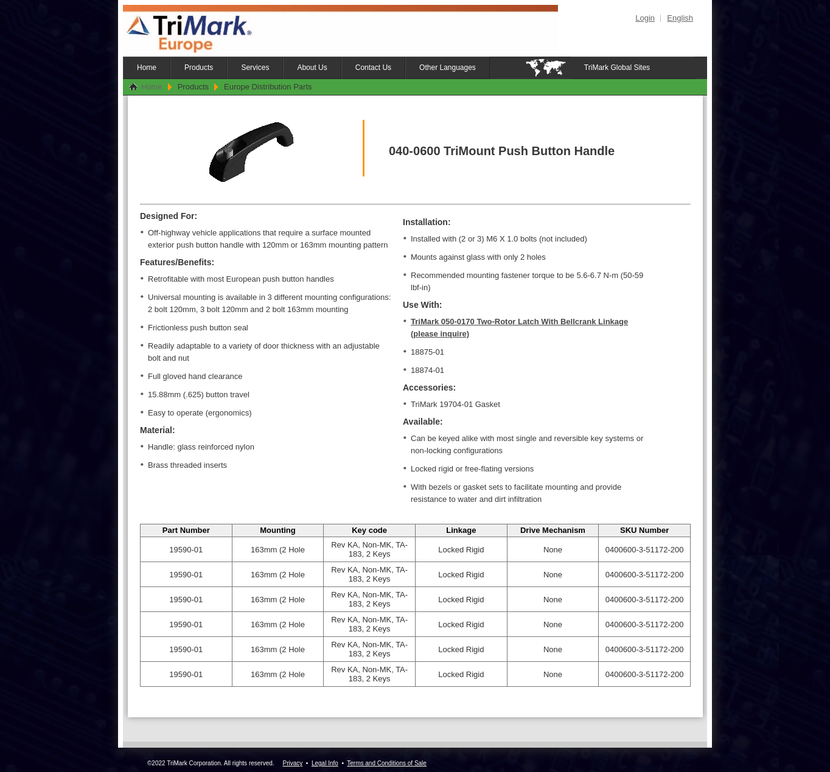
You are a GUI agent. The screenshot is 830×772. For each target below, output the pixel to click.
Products (198, 67)
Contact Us (373, 67)
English (680, 18)
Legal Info (325, 763)
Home (146, 67)
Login (645, 18)
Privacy (292, 763)
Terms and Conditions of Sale (387, 763)
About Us (312, 67)
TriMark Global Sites (617, 67)
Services (255, 67)
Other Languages (447, 67)
